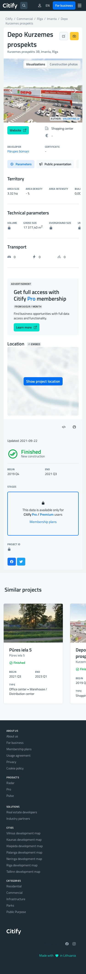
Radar (10, 782)
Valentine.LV (71, 118)
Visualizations (35, 64)
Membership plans (43, 521)
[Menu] (79, 5)
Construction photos (64, 64)
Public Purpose (16, 911)
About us (12, 736)
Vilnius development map (23, 833)
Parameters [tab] (21, 164)
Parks (10, 905)
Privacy (11, 761)
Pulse (10, 795)
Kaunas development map (24, 839)
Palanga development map (24, 852)
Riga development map (21, 865)
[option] (43, 91)
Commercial (14, 892)
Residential (14, 886)
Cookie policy (15, 768)
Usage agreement (18, 755)
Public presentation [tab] (55, 164)
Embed (34, 344)
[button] (9, 91)
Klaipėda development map (24, 845)
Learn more (26, 327)
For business (64, 5)
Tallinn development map (23, 871)
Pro (8, 789)
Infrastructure (15, 899)
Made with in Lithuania (57, 955)
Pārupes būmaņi (18, 151)
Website (18, 130)
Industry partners (18, 818)
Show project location (43, 381)
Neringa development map (24, 858)
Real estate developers (21, 812)
